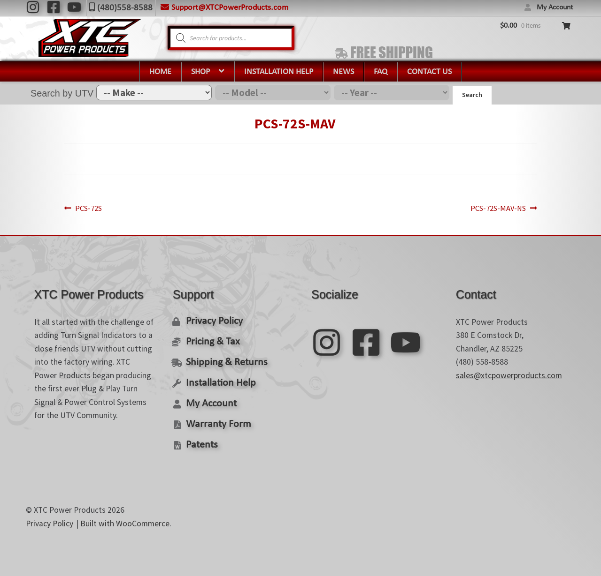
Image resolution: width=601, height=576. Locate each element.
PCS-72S (102, 207)
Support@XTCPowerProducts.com (229, 7)
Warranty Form (216, 421)
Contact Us (429, 71)
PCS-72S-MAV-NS (484, 207)
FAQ (380, 71)
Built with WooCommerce (125, 520)
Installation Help (278, 71)
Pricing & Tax (211, 339)
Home (160, 71)
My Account (555, 7)
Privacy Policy (213, 319)
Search (472, 94)
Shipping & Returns (224, 360)
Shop (200, 71)
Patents (201, 442)
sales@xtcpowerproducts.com (509, 373)
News (343, 71)
